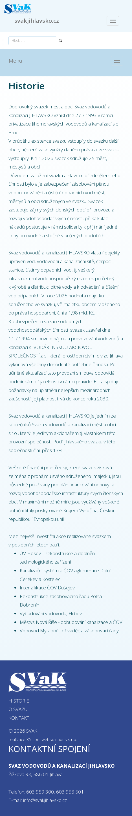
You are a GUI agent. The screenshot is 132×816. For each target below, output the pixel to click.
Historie (18, 701)
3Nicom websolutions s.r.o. (52, 739)
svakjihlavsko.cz (36, 20)
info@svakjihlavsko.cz (45, 800)
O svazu (18, 709)
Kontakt (18, 718)
